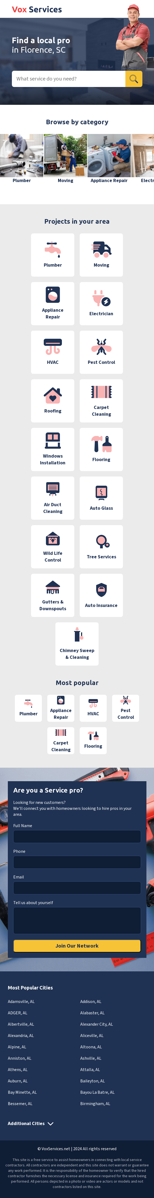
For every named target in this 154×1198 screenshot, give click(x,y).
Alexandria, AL (21, 1036)
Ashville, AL (90, 1058)
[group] (21, 159)
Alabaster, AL (92, 1013)
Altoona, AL (91, 1047)
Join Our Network (77, 946)
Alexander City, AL (96, 1024)
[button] (141, 162)
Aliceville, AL (91, 1036)
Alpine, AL (17, 1047)
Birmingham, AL (95, 1104)
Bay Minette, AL (22, 1092)
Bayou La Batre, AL (97, 1092)
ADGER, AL (17, 1013)
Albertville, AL (21, 1024)
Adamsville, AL (21, 1002)
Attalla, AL (90, 1070)
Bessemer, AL (20, 1104)
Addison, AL (90, 1002)
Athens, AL (18, 1070)
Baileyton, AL (92, 1081)
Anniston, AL (19, 1058)
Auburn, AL (18, 1081)
